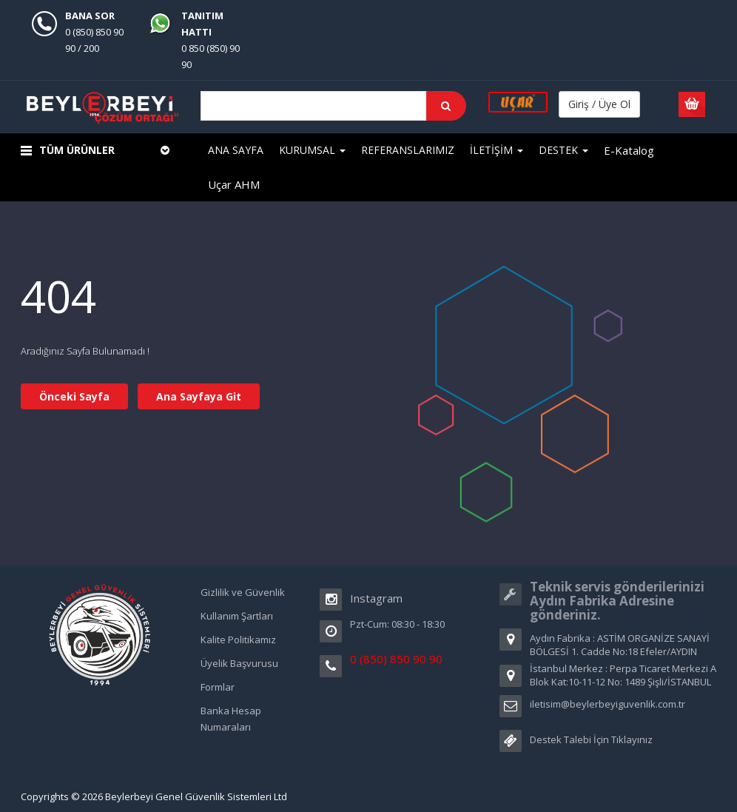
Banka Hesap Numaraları (231, 719)
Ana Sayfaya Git (198, 396)
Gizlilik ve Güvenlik (243, 592)
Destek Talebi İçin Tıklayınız (591, 739)
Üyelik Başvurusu (239, 663)
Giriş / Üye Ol (599, 104)
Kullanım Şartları (237, 616)
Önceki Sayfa (74, 396)
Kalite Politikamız (238, 639)
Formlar (218, 687)
